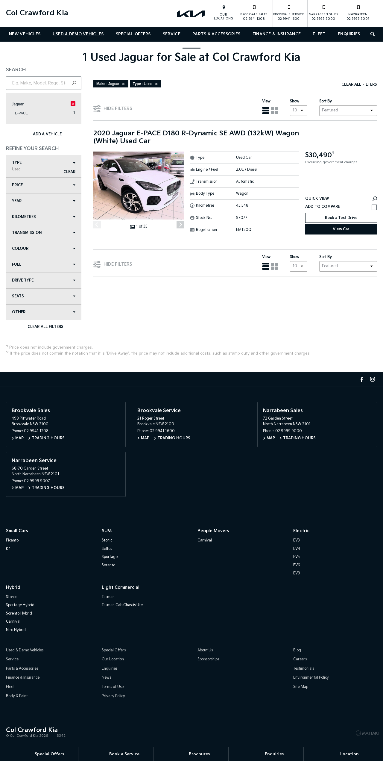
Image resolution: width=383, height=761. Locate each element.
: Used (146, 83)
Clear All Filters (45, 327)
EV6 (296, 565)
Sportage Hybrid (20, 605)
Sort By (325, 101)
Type (43, 166)
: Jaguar (111, 83)
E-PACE (21, 113)
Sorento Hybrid (19, 613)
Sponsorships (208, 659)
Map (19, 438)
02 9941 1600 (288, 12)
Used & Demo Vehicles (78, 34)
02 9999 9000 (323, 12)
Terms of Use (113, 687)
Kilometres (43, 217)
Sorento (108, 565)
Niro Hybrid (16, 630)
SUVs (107, 530)
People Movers (213, 530)
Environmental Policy (311, 677)
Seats (43, 296)
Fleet (319, 34)
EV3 (296, 540)
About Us (205, 650)
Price (43, 185)
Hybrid (13, 587)
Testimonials (303, 668)
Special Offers (133, 34)
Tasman (108, 597)
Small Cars (17, 530)
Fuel (43, 264)
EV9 (296, 573)
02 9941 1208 (254, 12)
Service (171, 34)
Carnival (204, 540)
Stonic (107, 540)
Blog (297, 650)
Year (43, 201)
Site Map (300, 687)
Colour (43, 248)
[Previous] (97, 225)
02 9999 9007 (358, 12)
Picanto (12, 540)
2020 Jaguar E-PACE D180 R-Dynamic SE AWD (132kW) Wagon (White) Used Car (196, 137)
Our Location (113, 659)
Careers (300, 659)
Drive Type (43, 280)
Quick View (341, 198)
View (266, 101)
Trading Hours (48, 438)
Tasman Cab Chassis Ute (122, 605)
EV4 (296, 549)
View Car (341, 229)
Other (43, 312)
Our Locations (223, 16)
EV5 (296, 557)
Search (371, 33)
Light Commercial (120, 587)
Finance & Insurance (277, 34)
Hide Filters (112, 108)
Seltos (107, 549)
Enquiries (349, 34)
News (106, 677)
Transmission (43, 233)
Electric (301, 530)
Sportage (110, 557)
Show (294, 101)
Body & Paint (17, 696)
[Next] (180, 225)
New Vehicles (24, 34)
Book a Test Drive (341, 218)
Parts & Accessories (216, 34)
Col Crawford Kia (37, 13)
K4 (8, 549)
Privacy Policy (113, 696)
